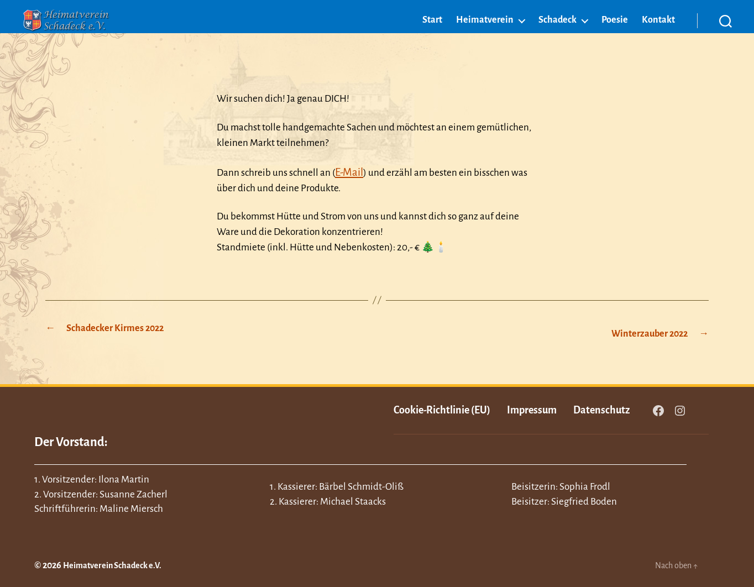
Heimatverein (485, 37)
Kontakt (658, 37)
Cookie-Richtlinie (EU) (442, 407)
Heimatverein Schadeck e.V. (119, 563)
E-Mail (348, 171)
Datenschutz (601, 407)
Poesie (614, 37)
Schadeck (557, 37)
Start (432, 37)
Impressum (532, 407)
